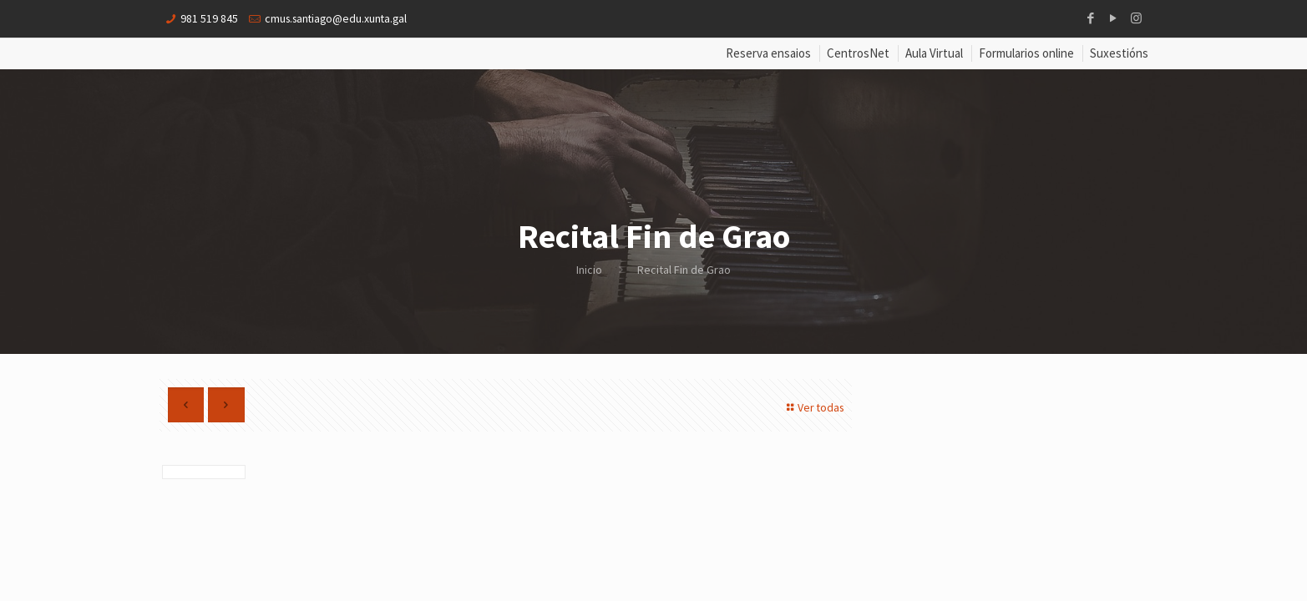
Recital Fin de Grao (684, 269)
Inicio (589, 269)
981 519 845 (209, 18)
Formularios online (1026, 54)
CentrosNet (858, 54)
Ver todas (811, 407)
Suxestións (1119, 54)
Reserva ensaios (768, 54)
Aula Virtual (934, 54)
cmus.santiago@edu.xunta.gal (339, 18)
